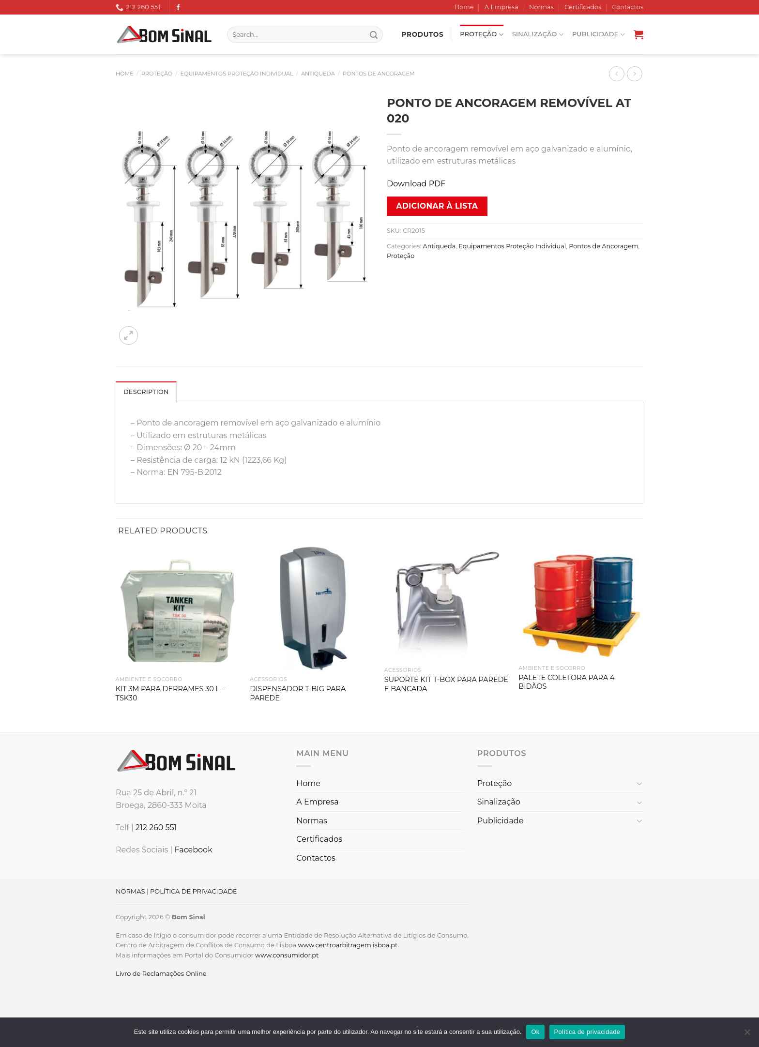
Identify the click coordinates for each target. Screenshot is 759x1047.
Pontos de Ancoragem (379, 73)
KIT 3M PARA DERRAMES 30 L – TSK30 (170, 693)
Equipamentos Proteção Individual (237, 73)
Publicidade (598, 34)
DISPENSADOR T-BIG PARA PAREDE (298, 693)
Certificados (582, 7)
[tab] (146, 391)
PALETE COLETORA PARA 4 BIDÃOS (566, 682)
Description (146, 391)
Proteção (481, 34)
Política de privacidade (587, 1031)
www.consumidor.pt (287, 955)
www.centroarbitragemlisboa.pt (347, 945)
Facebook (193, 849)
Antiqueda (318, 73)
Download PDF (416, 183)
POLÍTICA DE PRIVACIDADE (193, 891)
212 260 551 (156, 827)
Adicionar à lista (437, 206)
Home (464, 7)
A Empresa (501, 7)
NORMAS (130, 891)
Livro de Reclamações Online (161, 973)
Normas (541, 7)
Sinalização (537, 34)
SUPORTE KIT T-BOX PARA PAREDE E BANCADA (446, 684)
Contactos (627, 7)
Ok (535, 1031)
